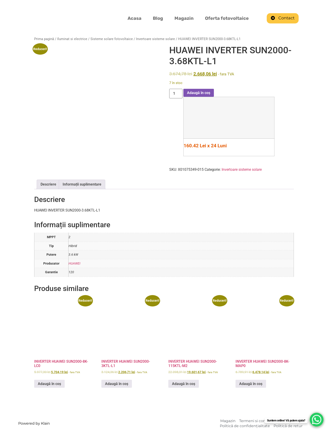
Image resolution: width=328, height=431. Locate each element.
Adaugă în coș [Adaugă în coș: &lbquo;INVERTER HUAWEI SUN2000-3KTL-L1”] (116, 384)
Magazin (184, 18)
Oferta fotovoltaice (227, 18)
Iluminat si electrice (72, 39)
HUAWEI (74, 263)
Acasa (134, 18)
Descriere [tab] (48, 184)
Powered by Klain (34, 423)
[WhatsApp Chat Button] (316, 419)
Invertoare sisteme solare (155, 39)
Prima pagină (44, 39)
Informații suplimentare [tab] (82, 184)
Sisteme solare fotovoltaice (111, 39)
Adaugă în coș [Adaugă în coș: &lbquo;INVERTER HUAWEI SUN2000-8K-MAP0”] (250, 384)
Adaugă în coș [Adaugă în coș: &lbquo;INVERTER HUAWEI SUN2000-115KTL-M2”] (183, 384)
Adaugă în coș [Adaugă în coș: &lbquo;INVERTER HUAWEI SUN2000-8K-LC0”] (49, 384)
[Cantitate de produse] (175, 93)
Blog (158, 18)
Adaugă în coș (198, 93)
